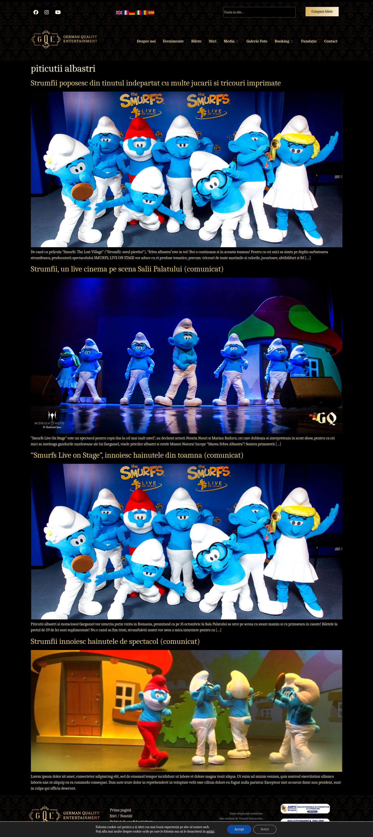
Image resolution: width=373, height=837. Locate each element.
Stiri (212, 41)
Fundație (309, 41)
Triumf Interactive (251, 818)
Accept (239, 829)
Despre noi (146, 41)
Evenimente (173, 41)
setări (210, 831)
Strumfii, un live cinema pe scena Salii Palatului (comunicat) (127, 268)
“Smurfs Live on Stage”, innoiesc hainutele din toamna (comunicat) (137, 455)
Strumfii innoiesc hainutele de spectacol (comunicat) (115, 641)
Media (231, 41)
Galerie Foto (256, 41)
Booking (284, 41)
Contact (330, 41)
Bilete (196, 41)
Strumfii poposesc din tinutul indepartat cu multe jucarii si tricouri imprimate (156, 82)
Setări (265, 829)
